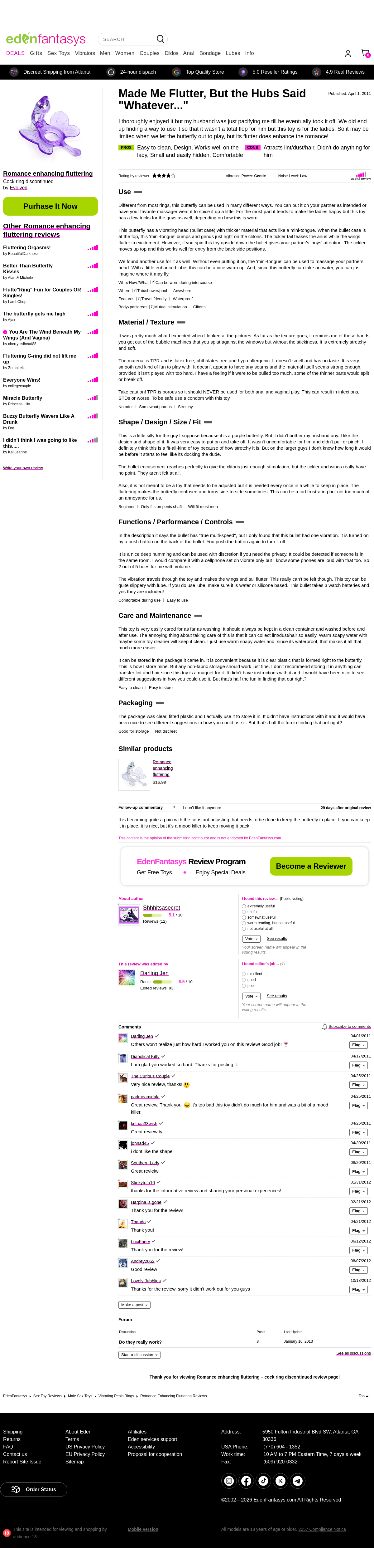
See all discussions (353, 1353)
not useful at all (260, 928)
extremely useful (261, 906)
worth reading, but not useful (271, 923)
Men (105, 53)
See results (277, 938)
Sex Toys (58, 53)
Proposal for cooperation (155, 1454)
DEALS (15, 53)
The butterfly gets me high (34, 313)
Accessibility (141, 1446)
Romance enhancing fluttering (163, 768)
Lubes (233, 53)
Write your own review (23, 468)
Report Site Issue (22, 1461)
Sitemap (74, 1461)
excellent (254, 974)
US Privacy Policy (85, 1446)
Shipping (12, 1431)
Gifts (36, 53)
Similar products (145, 749)
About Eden (78, 1431)
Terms (72, 1439)
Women (125, 53)
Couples (150, 53)
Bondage (210, 53)
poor (251, 986)
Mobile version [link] (143, 1529)
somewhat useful (261, 917)
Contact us (15, 1454)
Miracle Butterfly (22, 398)
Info (249, 53)
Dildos (171, 53)
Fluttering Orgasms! (27, 247)
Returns (12, 1439)
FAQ (8, 1446)
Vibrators (85, 53)
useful (252, 912)
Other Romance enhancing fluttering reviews (46, 230)
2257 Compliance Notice (322, 1529)
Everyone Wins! (22, 380)
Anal (188, 53)
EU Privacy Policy (85, 1454)
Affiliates (137, 1431)
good (251, 980)
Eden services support (152, 1439)
